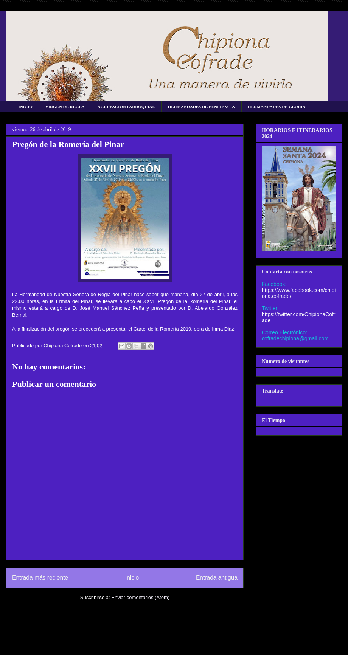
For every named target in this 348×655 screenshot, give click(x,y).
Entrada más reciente (40, 577)
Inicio (132, 577)
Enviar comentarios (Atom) (140, 597)
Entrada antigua (217, 577)
